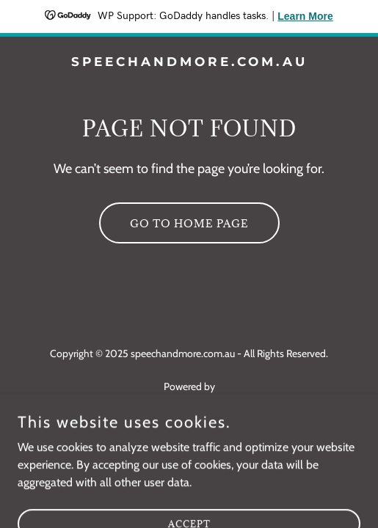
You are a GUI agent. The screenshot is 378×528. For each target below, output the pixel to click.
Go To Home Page (189, 223)
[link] (189, 62)
